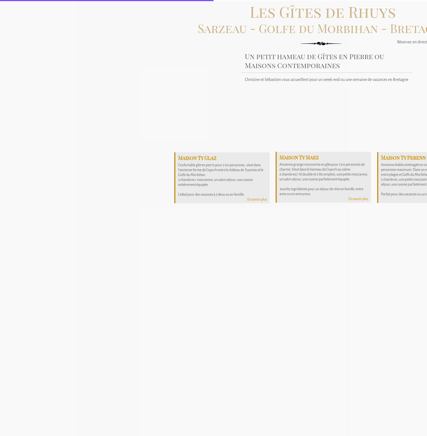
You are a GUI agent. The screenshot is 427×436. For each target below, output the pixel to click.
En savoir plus (358, 199)
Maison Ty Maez (299, 157)
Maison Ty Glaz (197, 158)
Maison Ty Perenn (403, 158)
